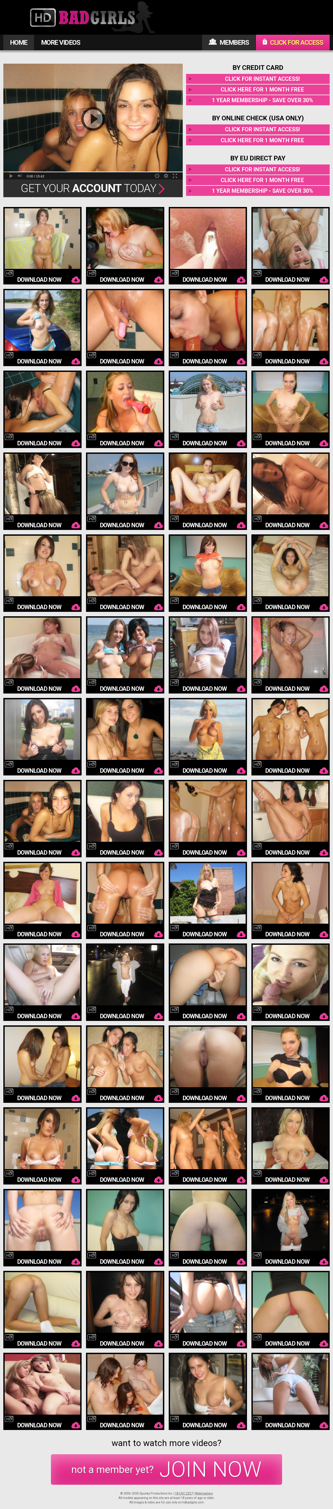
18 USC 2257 (184, 1493)
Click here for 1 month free (262, 89)
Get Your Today (93, 188)
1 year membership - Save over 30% (262, 100)
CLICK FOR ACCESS (293, 42)
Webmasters (204, 1493)
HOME (18, 42)
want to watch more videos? (166, 1443)
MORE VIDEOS (60, 42)
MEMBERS (229, 42)
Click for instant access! (262, 79)
